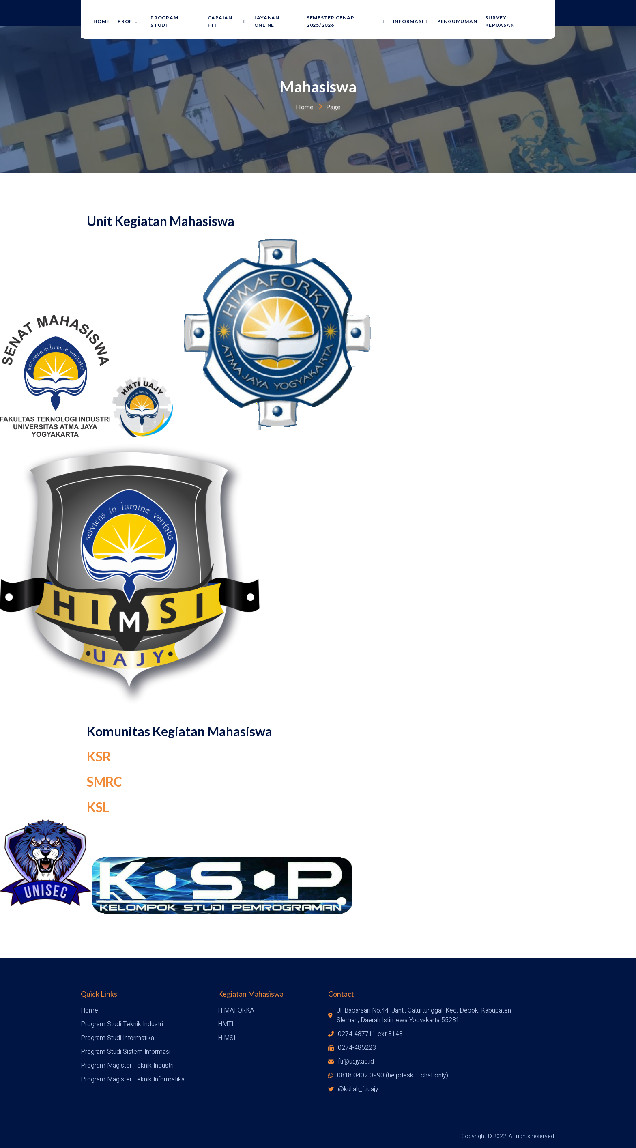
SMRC (104, 782)
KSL (98, 807)
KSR (99, 756)
